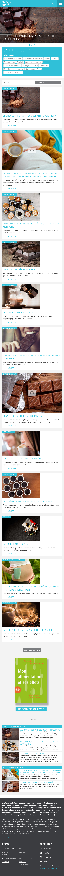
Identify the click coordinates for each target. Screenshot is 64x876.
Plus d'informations (9, 838)
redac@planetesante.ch (48, 868)
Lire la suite (9, 125)
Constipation (30, 69)
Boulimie (20, 62)
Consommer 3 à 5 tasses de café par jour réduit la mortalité (31, 225)
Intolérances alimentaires (13, 72)
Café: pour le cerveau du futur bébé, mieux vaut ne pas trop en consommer (31, 588)
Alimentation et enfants (12, 59)
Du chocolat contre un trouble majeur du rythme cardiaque (31, 357)
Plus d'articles (31, 650)
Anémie (47, 59)
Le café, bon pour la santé (18, 312)
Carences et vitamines (12, 65)
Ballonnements (9, 62)
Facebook (45, 848)
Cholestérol (44, 65)
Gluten (39, 69)
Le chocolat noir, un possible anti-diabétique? (29, 115)
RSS (43, 861)
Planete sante (6, 3)
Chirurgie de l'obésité (30, 65)
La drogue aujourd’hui (15, 544)
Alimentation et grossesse (32, 59)
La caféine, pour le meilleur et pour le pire (27, 501)
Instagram (46, 857)
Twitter (44, 853)
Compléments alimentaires (14, 69)
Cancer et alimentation (33, 62)
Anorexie (54, 59)
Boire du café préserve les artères (23, 458)
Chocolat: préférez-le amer (19, 269)
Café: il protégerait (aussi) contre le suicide (28, 630)
